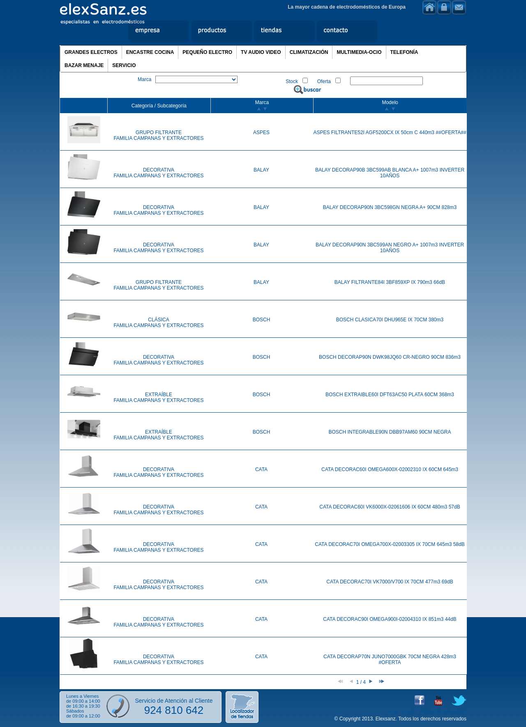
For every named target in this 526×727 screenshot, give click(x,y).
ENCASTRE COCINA (150, 52)
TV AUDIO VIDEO (261, 52)
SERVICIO (124, 65)
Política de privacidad (443, 712)
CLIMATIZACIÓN (309, 52)
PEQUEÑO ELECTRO (207, 52)
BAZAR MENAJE (84, 65)
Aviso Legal (401, 712)
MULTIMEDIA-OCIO (359, 52)
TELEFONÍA (404, 52)
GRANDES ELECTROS (91, 52)
